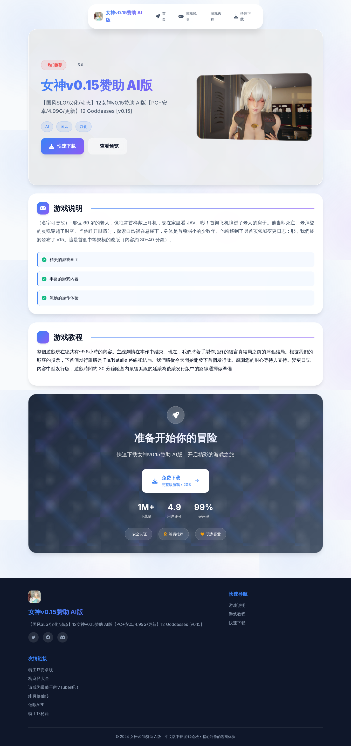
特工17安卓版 (40, 669)
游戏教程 (237, 614)
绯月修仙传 (38, 696)
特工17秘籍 (38, 713)
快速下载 (237, 622)
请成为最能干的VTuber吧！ (54, 687)
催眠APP (36, 704)
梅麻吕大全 (38, 678)
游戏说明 (237, 605)
